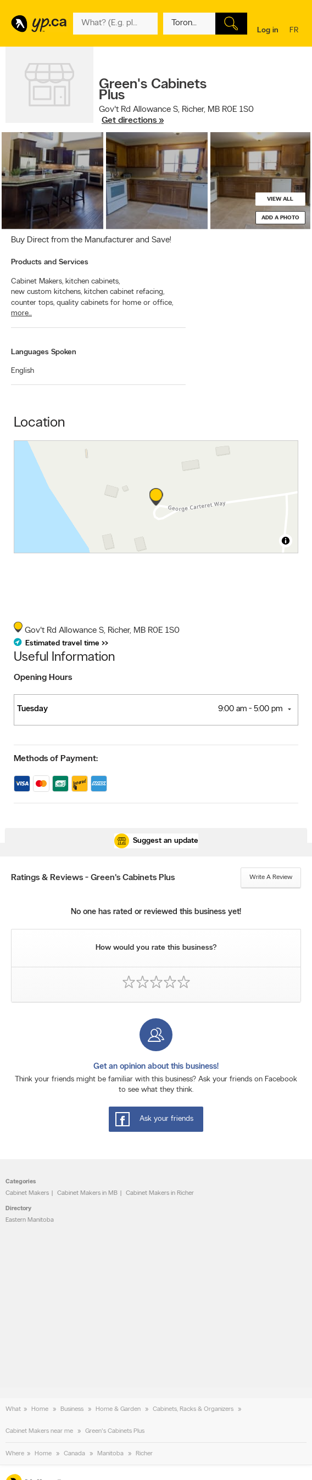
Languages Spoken (43, 352)
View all (280, 199)
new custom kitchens (46, 292)
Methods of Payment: (56, 759)
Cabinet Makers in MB (87, 1193)
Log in (267, 30)
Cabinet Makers (37, 281)
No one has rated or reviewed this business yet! (156, 912)
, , (176, 115)
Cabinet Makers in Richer (160, 1193)
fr (295, 31)
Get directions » (133, 120)
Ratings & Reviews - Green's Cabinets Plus (93, 878)
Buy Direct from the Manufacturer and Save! (91, 240)
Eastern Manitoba (29, 1220)
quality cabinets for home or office (115, 303)
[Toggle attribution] (285, 540)
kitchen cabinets (92, 281)
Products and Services (49, 262)
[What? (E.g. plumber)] (115, 24)
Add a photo (280, 218)
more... (21, 313)
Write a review (270, 877)
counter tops (32, 303)
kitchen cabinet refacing (124, 292)
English (22, 371)
